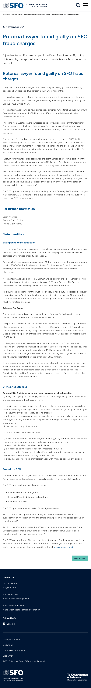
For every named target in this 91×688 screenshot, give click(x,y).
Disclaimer (8, 656)
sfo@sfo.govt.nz (11, 587)
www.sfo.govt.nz (62, 547)
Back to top (79, 558)
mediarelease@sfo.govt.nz (16, 598)
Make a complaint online (14, 605)
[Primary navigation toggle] (85, 5)
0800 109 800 (10, 583)
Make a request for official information (21, 609)
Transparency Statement (15, 650)
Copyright (7, 645)
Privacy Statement (12, 639)
